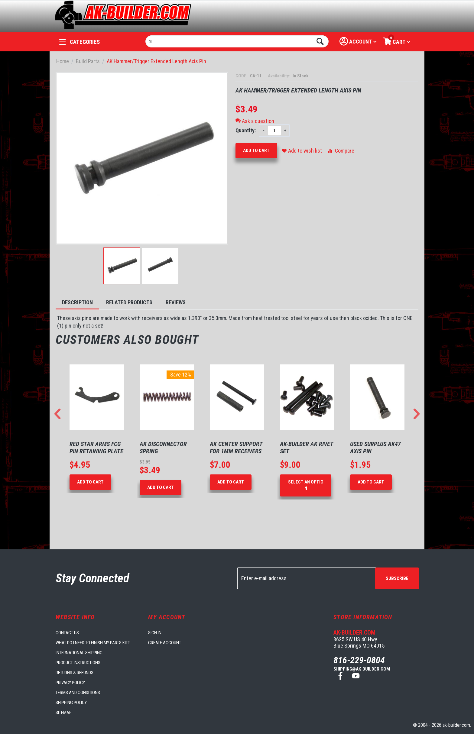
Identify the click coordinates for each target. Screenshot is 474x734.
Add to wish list (302, 150)
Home (62, 61)
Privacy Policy (70, 682)
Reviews (176, 302)
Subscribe (397, 578)
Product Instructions (78, 662)
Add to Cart (256, 150)
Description (77, 302)
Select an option (305, 485)
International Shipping (79, 652)
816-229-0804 (359, 660)
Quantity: (245, 130)
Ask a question (254, 121)
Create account (164, 642)
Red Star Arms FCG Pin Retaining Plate (96, 447)
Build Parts (88, 61)
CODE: (241, 76)
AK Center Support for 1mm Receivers (236, 447)
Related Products (129, 302)
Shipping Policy (71, 702)
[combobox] (237, 41)
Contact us (67, 632)
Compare (340, 150)
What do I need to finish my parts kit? (93, 642)
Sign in (154, 632)
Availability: (279, 76)
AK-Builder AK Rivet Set (306, 447)
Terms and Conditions (78, 692)
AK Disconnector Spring (163, 447)
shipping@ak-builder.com (361, 669)
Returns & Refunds (74, 672)
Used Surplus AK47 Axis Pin (375, 447)
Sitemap (64, 712)
